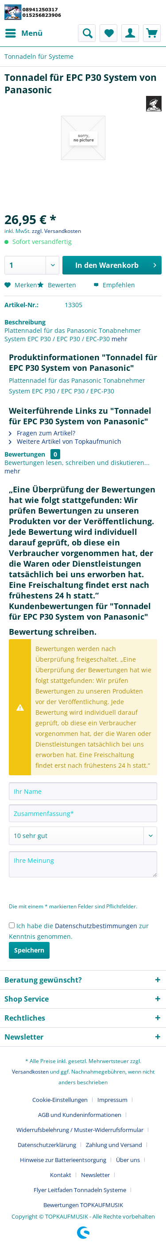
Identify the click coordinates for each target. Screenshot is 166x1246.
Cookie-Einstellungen (60, 1100)
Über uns (128, 1160)
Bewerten (57, 285)
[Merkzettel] (108, 33)
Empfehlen (114, 285)
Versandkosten (30, 1071)
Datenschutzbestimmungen (96, 926)
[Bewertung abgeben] (83, 836)
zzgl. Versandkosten (56, 231)
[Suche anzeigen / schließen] (87, 33)
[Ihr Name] (83, 791)
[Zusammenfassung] (83, 813)
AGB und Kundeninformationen (79, 1115)
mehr (119, 339)
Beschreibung (25, 322)
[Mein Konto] (130, 33)
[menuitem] (23, 33)
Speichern (29, 950)
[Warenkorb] (152, 33)
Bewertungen (24, 454)
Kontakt (60, 1175)
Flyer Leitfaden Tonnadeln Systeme (80, 1190)
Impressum (112, 1100)
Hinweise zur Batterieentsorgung (63, 1160)
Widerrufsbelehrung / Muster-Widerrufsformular (79, 1130)
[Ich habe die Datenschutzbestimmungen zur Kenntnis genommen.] (12, 925)
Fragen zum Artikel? (42, 433)
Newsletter (95, 1175)
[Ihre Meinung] (83, 864)
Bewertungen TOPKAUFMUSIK (83, 1205)
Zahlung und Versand (114, 1145)
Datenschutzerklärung (47, 1145)
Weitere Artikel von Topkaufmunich (65, 441)
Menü (23, 32)
